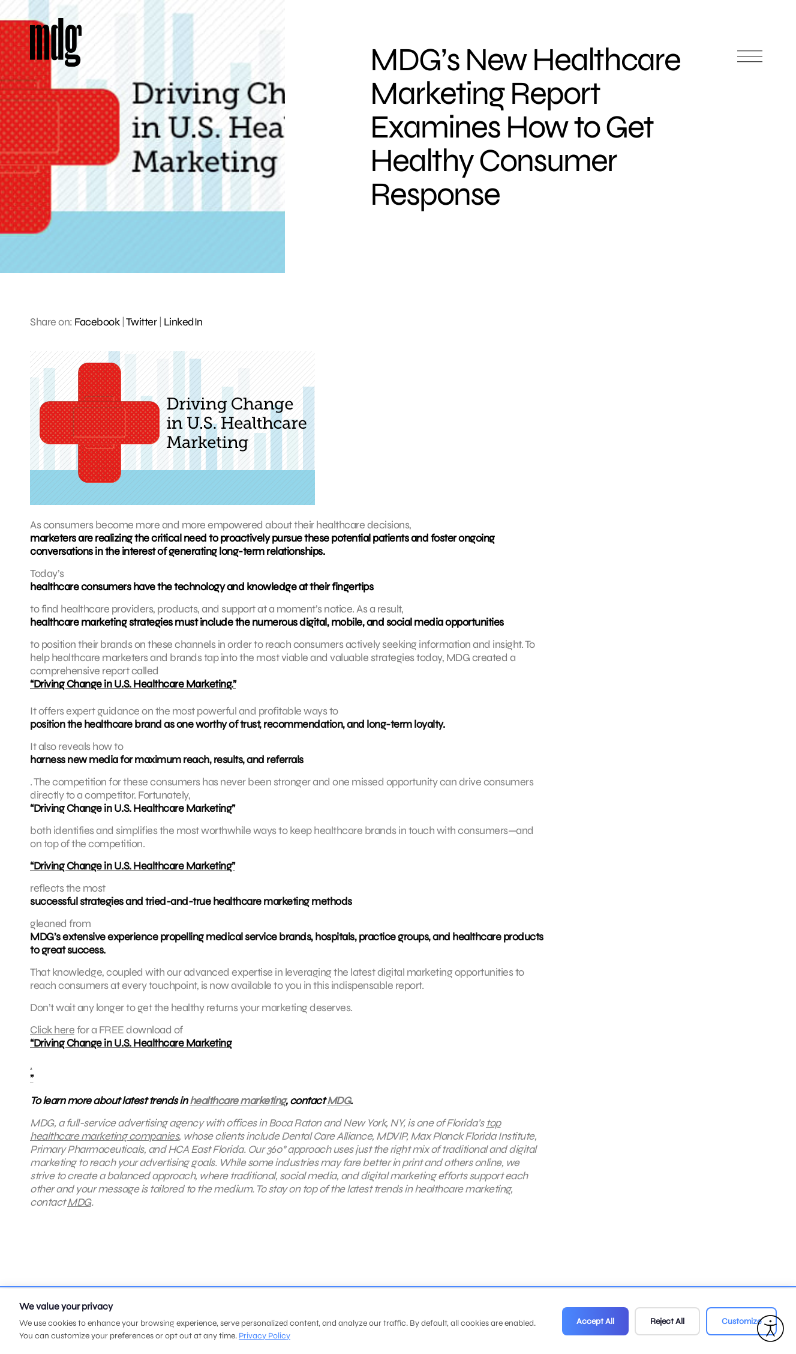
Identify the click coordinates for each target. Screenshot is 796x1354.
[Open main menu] (750, 61)
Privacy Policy (264, 1336)
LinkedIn (183, 321)
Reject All (667, 1321)
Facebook (96, 321)
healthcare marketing (238, 1110)
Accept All (595, 1321)
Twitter (141, 321)
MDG (339, 1110)
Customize (741, 1321)
